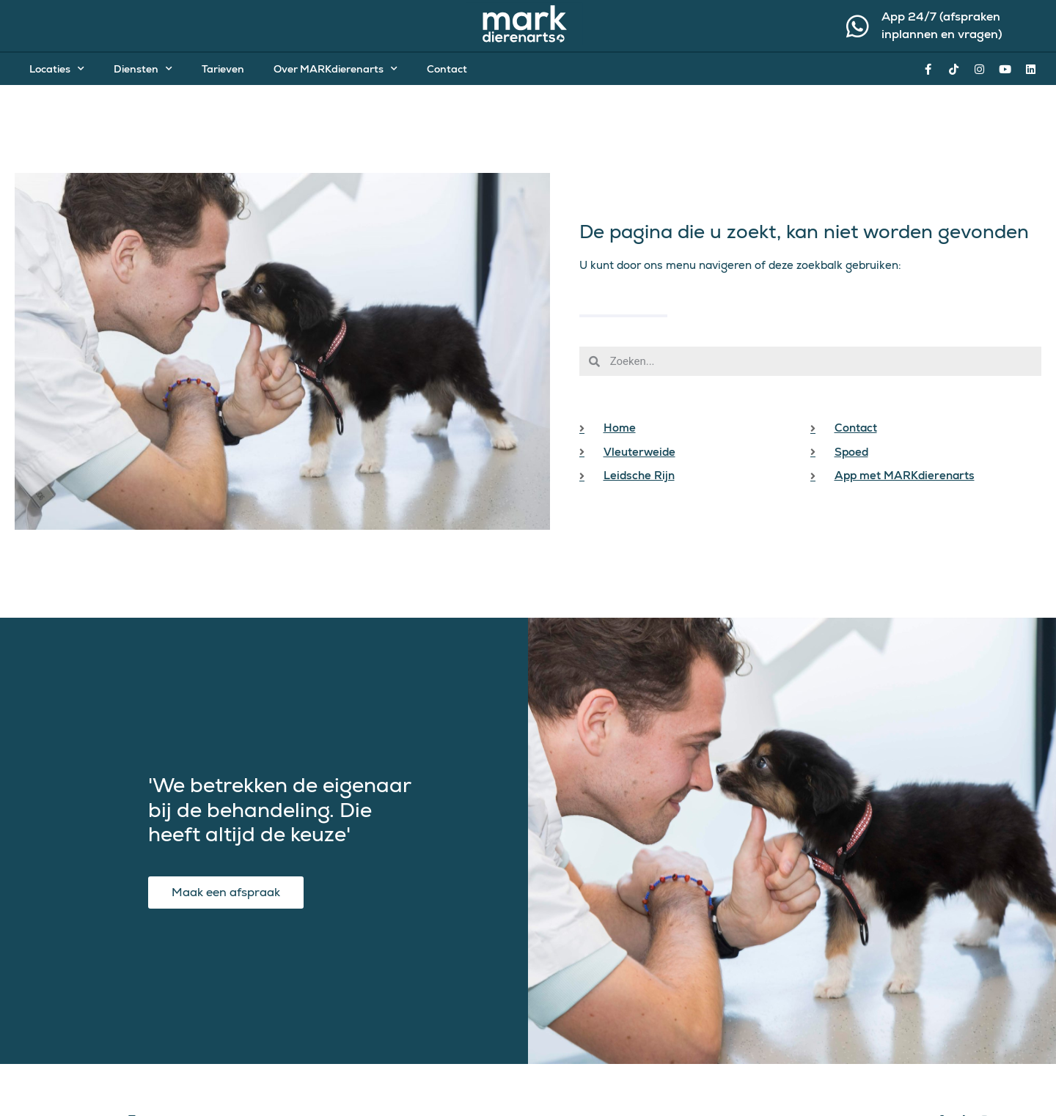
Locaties (56, 69)
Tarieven (223, 68)
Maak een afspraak (226, 890)
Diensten (143, 69)
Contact (447, 68)
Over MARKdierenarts (335, 69)
